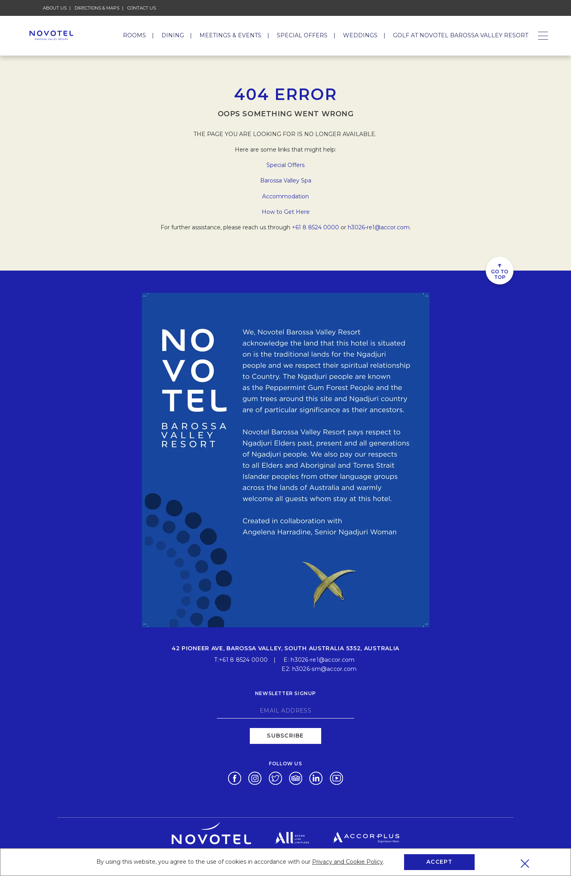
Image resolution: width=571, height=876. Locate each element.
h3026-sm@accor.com (324, 668)
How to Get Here (286, 211)
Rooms (134, 35)
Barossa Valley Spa (285, 180)
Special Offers (302, 35)
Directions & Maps (97, 8)
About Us (55, 8)
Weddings (360, 35)
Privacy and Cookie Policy (347, 861)
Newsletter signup (285, 692)
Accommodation (285, 196)
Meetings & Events (230, 35)
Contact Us (141, 8)
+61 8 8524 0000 (315, 227)
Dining (172, 35)
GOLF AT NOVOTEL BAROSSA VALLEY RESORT (460, 35)
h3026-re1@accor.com (379, 227)
